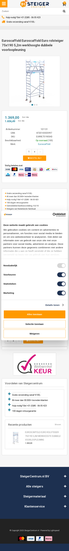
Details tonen (52, 305)
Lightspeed (54, 530)
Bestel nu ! (34, 158)
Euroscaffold (44, 144)
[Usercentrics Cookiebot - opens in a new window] (53, 215)
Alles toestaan (34, 314)
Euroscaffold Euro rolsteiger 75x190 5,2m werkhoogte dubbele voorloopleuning (43, 436)
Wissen (58, 425)
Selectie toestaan (34, 324)
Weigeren (34, 333)
